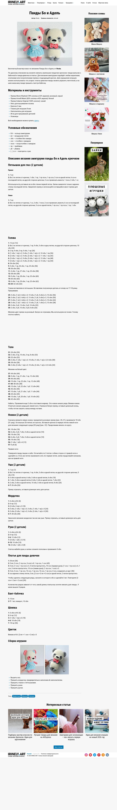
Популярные (41, 3)
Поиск (83, 3)
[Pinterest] (98, 807)
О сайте (88, 3)
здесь (36, 147)
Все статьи (58, 799)
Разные (61, 3)
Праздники (70, 3)
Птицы (49, 3)
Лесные (31, 748)
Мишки (24, 748)
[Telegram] (94, 807)
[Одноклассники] (103, 807)
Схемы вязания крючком (16, 3)
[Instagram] (86, 807)
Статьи (94, 3)
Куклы (55, 3)
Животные (31, 3)
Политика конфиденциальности (49, 806)
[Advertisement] (44, 99)
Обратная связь (103, 3)
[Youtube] (90, 807)
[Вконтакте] (107, 807)
